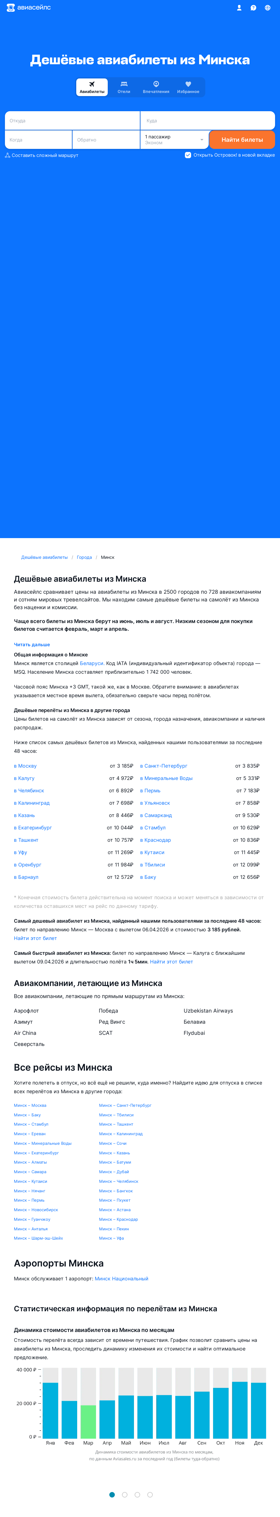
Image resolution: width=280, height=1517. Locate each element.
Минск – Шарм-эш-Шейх (38, 1238)
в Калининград (32, 803)
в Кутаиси (152, 852)
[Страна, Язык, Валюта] (267, 7)
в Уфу (20, 852)
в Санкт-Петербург (163, 766)
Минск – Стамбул (31, 1124)
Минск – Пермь (29, 1200)
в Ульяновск (155, 803)
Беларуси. (93, 663)
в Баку (148, 877)
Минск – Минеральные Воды (43, 1143)
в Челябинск (29, 790)
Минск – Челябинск (118, 1181)
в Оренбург (27, 865)
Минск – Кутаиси (30, 1181)
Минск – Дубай (114, 1171)
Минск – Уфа (111, 1238)
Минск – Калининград (121, 1133)
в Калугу (24, 778)
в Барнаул (26, 877)
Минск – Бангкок (116, 1190)
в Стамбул (152, 827)
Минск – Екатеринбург (36, 1152)
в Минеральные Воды (166, 778)
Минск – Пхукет (115, 1200)
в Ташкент (26, 840)
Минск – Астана (115, 1209)
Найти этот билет (35, 938)
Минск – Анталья (31, 1228)
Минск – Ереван (30, 1133)
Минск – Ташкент (116, 1124)
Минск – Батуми (115, 1162)
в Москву (25, 766)
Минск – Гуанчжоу (32, 1219)
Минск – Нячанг (29, 1190)
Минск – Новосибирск (36, 1209)
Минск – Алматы (30, 1162)
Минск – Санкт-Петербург (125, 1105)
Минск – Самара (30, 1171)
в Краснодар (155, 840)
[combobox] (72, 120)
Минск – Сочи (113, 1143)
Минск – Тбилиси (116, 1114)
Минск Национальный (121, 1278)
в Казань (24, 815)
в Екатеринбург (33, 827)
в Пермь (150, 790)
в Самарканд (156, 815)
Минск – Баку (27, 1114)
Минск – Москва (30, 1105)
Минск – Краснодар (118, 1219)
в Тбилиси (152, 865)
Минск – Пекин (114, 1228)
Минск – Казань (114, 1152)
